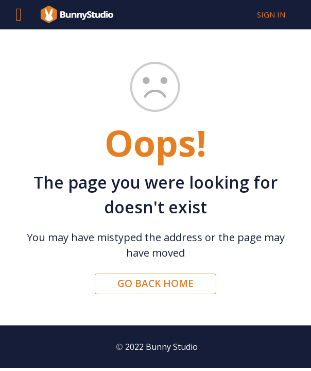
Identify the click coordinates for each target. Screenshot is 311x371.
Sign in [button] (271, 14)
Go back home (155, 283)
